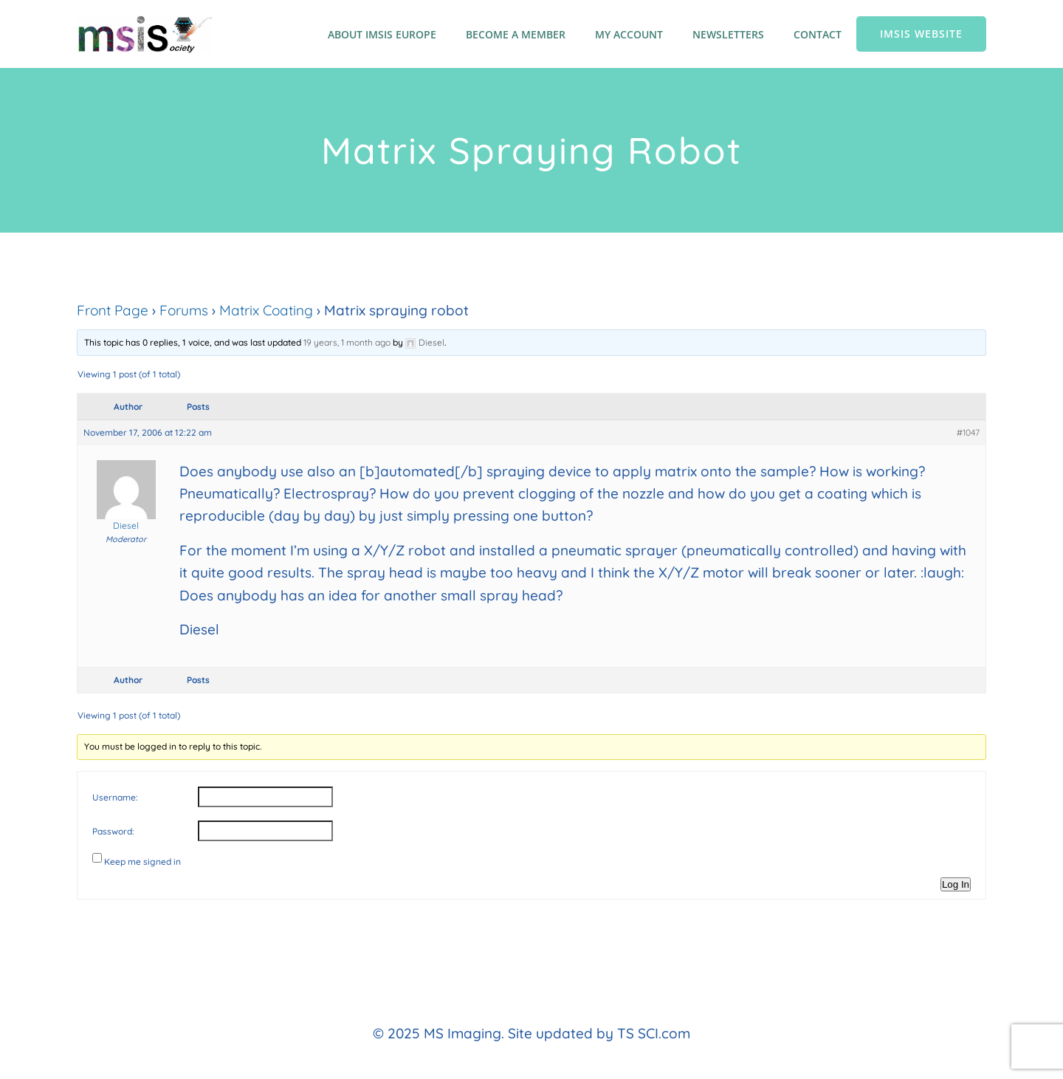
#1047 (968, 432)
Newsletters (728, 34)
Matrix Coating (266, 310)
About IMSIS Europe (382, 34)
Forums (183, 310)
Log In (955, 884)
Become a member (515, 34)
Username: (115, 797)
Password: (113, 831)
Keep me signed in (142, 861)
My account (629, 34)
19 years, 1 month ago (347, 342)
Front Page (112, 310)
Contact (818, 34)
